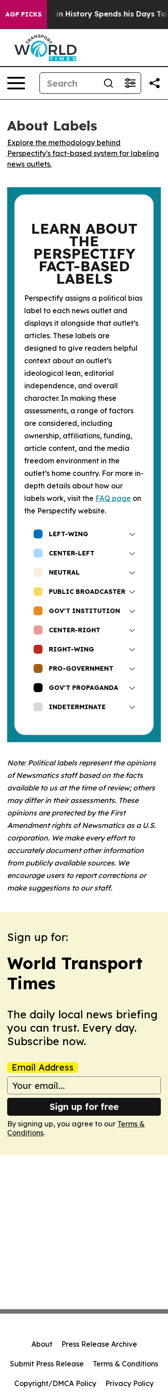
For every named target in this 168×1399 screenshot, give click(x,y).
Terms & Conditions (125, 1363)
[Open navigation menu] (16, 83)
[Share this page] (154, 83)
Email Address (42, 1067)
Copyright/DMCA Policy (55, 1383)
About (41, 1344)
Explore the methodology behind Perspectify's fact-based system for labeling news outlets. (83, 153)
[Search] (69, 83)
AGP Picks (23, 14)
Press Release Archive (99, 1344)
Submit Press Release (47, 1363)
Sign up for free (84, 1106)
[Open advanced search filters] (130, 83)
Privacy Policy (129, 1383)
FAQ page (113, 498)
